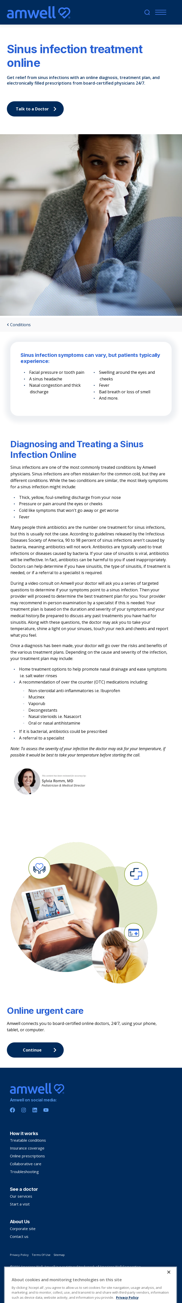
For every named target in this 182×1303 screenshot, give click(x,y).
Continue (41, 1050)
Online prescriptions (27, 1155)
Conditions (19, 325)
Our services (21, 1196)
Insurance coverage (27, 1148)
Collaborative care (25, 1163)
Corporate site (23, 1228)
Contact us (19, 1236)
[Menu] (159, 12)
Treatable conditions (28, 1140)
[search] (147, 12)
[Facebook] (12, 1110)
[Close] (168, 1284)
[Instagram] (23, 1110)
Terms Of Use (41, 1255)
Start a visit (20, 1204)
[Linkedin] (34, 1110)
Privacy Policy (19, 1255)
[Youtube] (46, 1110)
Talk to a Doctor (37, 109)
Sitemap (59, 1255)
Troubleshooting (24, 1171)
